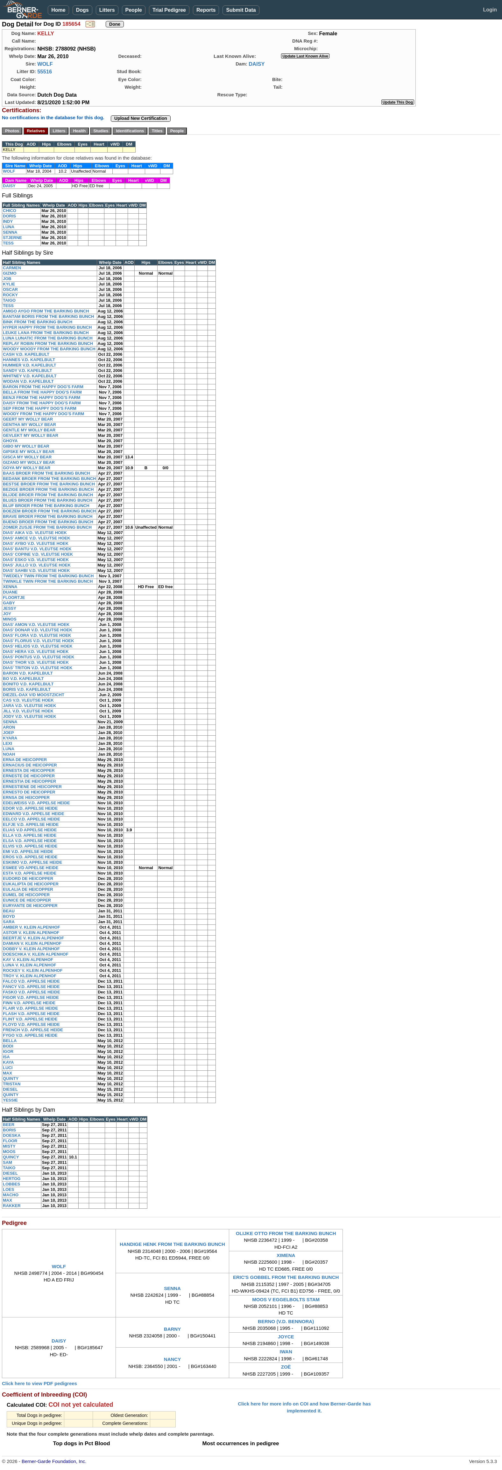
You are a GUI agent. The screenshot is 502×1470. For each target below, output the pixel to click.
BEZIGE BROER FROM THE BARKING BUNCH (48, 489)
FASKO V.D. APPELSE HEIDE (31, 992)
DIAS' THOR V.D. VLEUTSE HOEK (36, 662)
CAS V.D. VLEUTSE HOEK (28, 700)
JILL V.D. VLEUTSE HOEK (28, 711)
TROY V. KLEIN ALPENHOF (29, 975)
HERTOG (11, 1178)
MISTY (9, 1146)
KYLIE (9, 284)
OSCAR (10, 289)
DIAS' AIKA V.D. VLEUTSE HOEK (35, 532)
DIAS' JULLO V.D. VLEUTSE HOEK (37, 565)
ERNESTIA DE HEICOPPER (29, 781)
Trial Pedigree (169, 10)
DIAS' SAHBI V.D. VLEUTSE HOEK (36, 570)
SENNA (10, 232)
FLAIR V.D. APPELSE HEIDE (30, 1008)
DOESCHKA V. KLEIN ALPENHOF (35, 954)
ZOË (286, 1367)
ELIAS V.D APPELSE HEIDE (30, 830)
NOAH (9, 754)
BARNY (172, 1329)
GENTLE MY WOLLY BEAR (29, 430)
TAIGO (9, 300)
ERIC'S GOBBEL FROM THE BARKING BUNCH (286, 1277)
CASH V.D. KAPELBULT (26, 354)
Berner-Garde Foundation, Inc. (54, 1461)
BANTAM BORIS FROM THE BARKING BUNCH (48, 316)
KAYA (8, 1062)
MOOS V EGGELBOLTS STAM (286, 1299)
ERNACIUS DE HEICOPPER (30, 765)
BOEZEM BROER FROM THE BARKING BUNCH (49, 511)
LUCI (7, 1067)
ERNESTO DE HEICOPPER (29, 792)
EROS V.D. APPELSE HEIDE (30, 857)
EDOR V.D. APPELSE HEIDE (30, 808)
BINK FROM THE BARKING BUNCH (37, 321)
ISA (6, 1056)
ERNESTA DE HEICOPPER (29, 770)
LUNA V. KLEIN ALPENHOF (29, 965)
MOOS (9, 1151)
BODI (8, 1046)
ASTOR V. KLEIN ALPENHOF (31, 932)
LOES (8, 1189)
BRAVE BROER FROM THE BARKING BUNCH (47, 516)
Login (490, 9)
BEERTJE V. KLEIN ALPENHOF (33, 938)
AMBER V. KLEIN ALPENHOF (31, 927)
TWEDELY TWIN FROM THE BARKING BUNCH (48, 576)
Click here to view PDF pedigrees (39, 1383)
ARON (9, 727)
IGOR (8, 1051)
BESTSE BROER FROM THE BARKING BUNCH (49, 484)
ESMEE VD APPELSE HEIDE (30, 867)
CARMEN (12, 267)
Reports (206, 10)
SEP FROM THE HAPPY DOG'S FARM (39, 408)
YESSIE (10, 1100)
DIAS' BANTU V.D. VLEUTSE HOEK (37, 548)
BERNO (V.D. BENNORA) (286, 1321)
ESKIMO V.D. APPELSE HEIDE (32, 862)
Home (58, 10)
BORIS (9, 1130)
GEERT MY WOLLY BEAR (28, 419)
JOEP (8, 732)
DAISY (257, 64)
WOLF (45, 64)
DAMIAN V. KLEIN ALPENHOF (32, 943)
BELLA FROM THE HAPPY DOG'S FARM (42, 392)
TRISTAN (11, 1084)
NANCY (172, 1359)
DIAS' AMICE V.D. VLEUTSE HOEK (36, 538)
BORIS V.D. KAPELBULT (27, 689)
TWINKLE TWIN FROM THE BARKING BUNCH (48, 581)
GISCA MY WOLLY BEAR (27, 457)
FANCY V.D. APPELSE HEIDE (31, 986)
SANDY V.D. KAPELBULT (27, 370)
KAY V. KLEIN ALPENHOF (28, 959)
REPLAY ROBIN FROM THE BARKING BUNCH (48, 343)
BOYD (9, 916)
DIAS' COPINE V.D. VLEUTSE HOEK (38, 554)
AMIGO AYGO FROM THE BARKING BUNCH (46, 311)
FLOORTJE (14, 597)
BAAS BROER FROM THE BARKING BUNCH (46, 473)
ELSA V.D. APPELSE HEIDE (30, 840)
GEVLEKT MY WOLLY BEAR (30, 435)
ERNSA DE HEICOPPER (26, 797)
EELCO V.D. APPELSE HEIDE (31, 819)
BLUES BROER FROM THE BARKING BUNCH (47, 500)
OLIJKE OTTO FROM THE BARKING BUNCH (286, 1233)
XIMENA (286, 1255)
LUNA (8, 226)
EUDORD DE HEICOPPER (28, 878)
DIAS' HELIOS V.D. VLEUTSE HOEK (38, 646)
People (133, 10)
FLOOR (10, 1140)
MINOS (10, 619)
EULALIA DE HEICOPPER (28, 889)
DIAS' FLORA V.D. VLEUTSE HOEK (37, 635)
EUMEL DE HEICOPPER (26, 894)
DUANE (10, 592)
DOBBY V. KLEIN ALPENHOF (31, 948)
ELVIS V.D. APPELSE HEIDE (30, 846)
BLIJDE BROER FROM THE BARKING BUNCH (48, 494)
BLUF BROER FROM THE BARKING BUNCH (46, 505)
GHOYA (10, 440)
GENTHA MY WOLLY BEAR (29, 424)
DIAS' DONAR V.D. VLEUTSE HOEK (37, 630)
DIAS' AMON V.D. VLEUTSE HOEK (36, 624)
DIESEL (10, 1089)
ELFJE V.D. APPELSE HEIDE (31, 824)
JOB (7, 278)
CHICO (9, 210)
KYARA (10, 738)
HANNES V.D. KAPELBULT (29, 359)
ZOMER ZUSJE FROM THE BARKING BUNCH (47, 527)
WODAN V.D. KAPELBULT (28, 381)
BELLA (10, 1040)
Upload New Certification (140, 118)
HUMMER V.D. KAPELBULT (29, 365)
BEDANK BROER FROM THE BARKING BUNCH (49, 478)
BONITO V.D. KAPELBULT (28, 684)
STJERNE (12, 237)
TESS (8, 243)
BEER (8, 1124)
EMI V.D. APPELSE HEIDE (28, 851)
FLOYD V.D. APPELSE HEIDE (31, 1024)
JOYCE (286, 1336)
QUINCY (11, 1157)
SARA (9, 921)
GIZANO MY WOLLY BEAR (29, 462)
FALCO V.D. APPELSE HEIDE (31, 981)
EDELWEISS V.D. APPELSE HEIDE (36, 802)
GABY (9, 603)
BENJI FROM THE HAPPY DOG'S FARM (41, 397)
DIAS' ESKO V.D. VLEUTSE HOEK (36, 559)
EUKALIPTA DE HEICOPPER (31, 884)
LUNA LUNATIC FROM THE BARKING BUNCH (48, 338)
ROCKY (10, 294)
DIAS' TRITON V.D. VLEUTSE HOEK (37, 667)
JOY (7, 613)
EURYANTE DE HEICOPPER (30, 905)
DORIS (9, 216)
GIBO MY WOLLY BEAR (26, 446)
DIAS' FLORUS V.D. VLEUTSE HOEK (38, 640)
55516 (44, 71)
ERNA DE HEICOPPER (25, 759)
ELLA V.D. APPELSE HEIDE (29, 835)
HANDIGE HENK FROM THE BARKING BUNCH (172, 1244)
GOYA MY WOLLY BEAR (26, 467)
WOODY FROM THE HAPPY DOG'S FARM (43, 413)
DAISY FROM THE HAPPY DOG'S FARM (42, 403)
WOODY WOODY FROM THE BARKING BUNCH (49, 349)
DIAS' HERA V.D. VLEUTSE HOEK (36, 651)
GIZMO (10, 273)
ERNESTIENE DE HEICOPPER (32, 786)
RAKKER (12, 1205)
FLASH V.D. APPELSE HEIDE (31, 1013)
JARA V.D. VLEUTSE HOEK (29, 705)
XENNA (10, 586)
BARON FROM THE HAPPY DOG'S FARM (43, 386)
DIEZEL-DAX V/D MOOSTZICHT (33, 694)
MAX (7, 1073)
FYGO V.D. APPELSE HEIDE (30, 1035)
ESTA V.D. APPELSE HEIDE (29, 873)
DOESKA (12, 1135)
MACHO (10, 1194)
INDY (8, 221)
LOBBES (11, 1184)
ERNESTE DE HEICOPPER (29, 775)
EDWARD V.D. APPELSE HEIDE (33, 813)
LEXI (7, 743)
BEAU (9, 911)
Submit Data (241, 10)
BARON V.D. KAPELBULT (28, 673)
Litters (107, 10)
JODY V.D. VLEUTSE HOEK (29, 716)
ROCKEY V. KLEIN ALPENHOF (32, 970)
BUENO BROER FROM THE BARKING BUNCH (48, 521)
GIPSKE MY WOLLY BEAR (28, 451)
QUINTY (10, 1078)
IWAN (286, 1351)
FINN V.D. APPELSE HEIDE (29, 1002)
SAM (7, 1162)
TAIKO (9, 1167)
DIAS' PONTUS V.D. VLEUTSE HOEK (38, 657)
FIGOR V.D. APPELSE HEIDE (31, 997)
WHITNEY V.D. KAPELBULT (30, 376)
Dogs (82, 10)
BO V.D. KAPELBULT (23, 678)
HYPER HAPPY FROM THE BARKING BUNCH (47, 327)
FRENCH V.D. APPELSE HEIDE (33, 1029)
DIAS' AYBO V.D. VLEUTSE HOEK (35, 543)
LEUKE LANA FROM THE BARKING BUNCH (46, 332)
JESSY (9, 608)
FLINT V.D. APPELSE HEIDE (30, 1019)
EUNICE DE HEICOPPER (27, 900)
